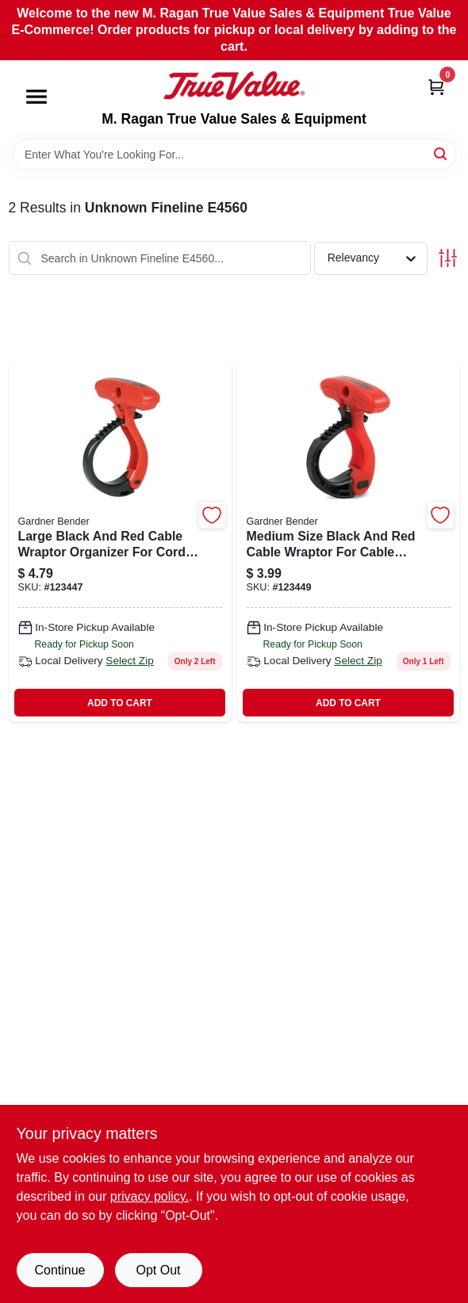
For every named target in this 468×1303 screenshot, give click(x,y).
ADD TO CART (119, 703)
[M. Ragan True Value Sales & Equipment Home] (234, 85)
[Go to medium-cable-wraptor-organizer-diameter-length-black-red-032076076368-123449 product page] (348, 541)
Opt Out (158, 1270)
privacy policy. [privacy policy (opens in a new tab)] (149, 1196)
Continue (59, 1270)
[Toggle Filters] (448, 258)
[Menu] (36, 97)
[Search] (441, 153)
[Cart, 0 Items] (436, 86)
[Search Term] (234, 154)
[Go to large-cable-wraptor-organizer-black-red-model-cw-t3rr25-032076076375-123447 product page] (120, 541)
